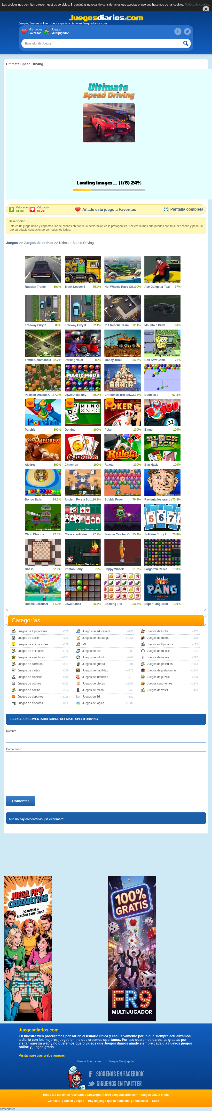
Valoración (23, 209)
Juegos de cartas (29, 670)
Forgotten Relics (155, 569)
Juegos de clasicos (30, 677)
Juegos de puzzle (158, 677)
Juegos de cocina (29, 690)
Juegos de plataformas (161, 670)
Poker (108, 429)
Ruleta (108, 464)
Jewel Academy (75, 395)
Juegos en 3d (91, 696)
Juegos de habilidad (95, 670)
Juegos (59, 31)
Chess (29, 569)
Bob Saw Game (154, 360)
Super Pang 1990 (156, 604)
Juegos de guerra (93, 664)
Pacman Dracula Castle (39, 395)
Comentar (20, 801)
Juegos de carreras (30, 664)
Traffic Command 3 (38, 360)
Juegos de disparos (30, 703)
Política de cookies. (197, 4)
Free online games (89, 1061)
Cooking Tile (113, 604)
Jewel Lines (73, 604)
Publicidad (140, 1101)
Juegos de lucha (157, 631)
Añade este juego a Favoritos (105, 209)
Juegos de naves (158, 657)
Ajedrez (30, 464)
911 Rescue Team (116, 325)
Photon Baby (74, 569)
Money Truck (113, 360)
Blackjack (151, 464)
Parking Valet (74, 360)
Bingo (148, 429)
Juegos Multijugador (121, 1061)
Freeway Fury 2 (35, 325)
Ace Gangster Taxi (157, 286)
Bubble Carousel (36, 604)
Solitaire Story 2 (155, 534)
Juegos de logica (93, 703)
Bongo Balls (33, 499)
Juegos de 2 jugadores (32, 631)
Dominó (70, 429)
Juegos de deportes (30, 696)
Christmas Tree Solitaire (118, 395)
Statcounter (7, 1109)
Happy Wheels (114, 569)
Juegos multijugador (160, 644)
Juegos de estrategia (95, 638)
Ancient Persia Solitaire (79, 499)
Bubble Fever (113, 499)
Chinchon (71, 464)
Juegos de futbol (93, 657)
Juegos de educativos (96, 631)
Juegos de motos (158, 638)
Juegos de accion (29, 638)
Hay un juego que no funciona (108, 1101)
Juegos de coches (38, 243)
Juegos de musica (159, 651)
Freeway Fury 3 (75, 325)
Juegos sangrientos (159, 683)
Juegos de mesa (93, 690)
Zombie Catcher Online (118, 534)
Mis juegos (36, 31)
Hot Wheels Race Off (118, 286)
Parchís (30, 429)
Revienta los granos (158, 499)
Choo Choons (34, 534)
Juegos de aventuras (31, 657)
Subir (155, 1101)
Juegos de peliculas (160, 664)
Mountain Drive (154, 325)
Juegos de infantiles (95, 677)
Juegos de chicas (93, 683)
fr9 (84, 644)
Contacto (54, 1101)
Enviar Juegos (74, 1101)
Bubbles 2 (151, 395)
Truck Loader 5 (75, 286)
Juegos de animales (31, 651)
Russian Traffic (35, 286)
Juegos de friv (91, 651)
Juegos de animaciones (33, 644)
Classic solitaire (76, 534)
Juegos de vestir (157, 690)
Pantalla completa (183, 209)
